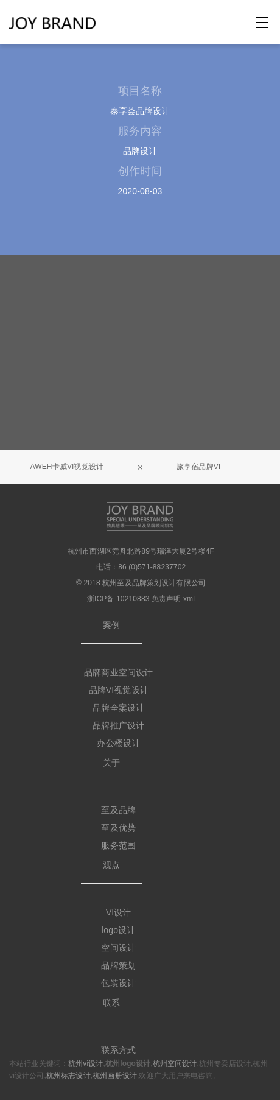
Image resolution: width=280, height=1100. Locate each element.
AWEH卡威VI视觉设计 (66, 466)
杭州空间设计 (175, 1063)
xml (189, 598)
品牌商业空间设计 (118, 672)
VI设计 (118, 912)
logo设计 (118, 930)
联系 (111, 1002)
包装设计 (118, 983)
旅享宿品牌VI (198, 466)
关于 (111, 762)
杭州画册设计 (115, 1075)
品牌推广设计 (118, 725)
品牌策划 (118, 965)
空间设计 (118, 948)
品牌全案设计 (118, 708)
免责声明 (166, 598)
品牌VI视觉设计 (119, 690)
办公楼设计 (118, 743)
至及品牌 (118, 810)
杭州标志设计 (68, 1075)
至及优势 (118, 828)
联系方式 (118, 1050)
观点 (111, 865)
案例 (111, 625)
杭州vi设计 (85, 1063)
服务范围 (118, 845)
